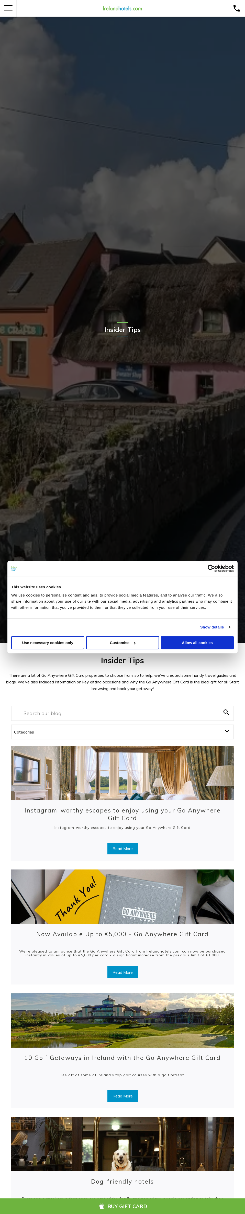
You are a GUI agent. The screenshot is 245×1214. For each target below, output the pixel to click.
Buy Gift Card (122, 1206)
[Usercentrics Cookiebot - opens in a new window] (211, 568)
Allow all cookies (197, 642)
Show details (212, 627)
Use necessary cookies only (47, 642)
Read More (123, 848)
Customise (123, 642)
